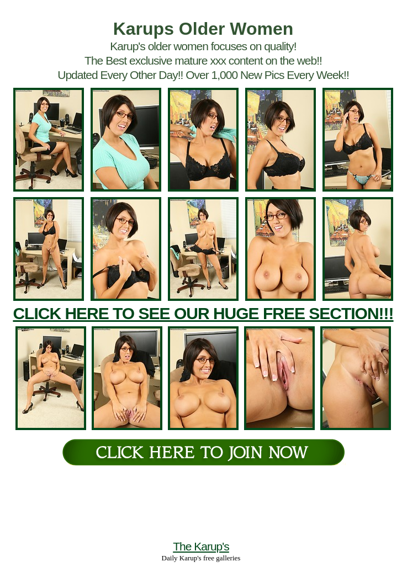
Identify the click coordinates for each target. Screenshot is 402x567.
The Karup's (201, 546)
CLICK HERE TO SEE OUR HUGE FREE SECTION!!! (203, 313)
